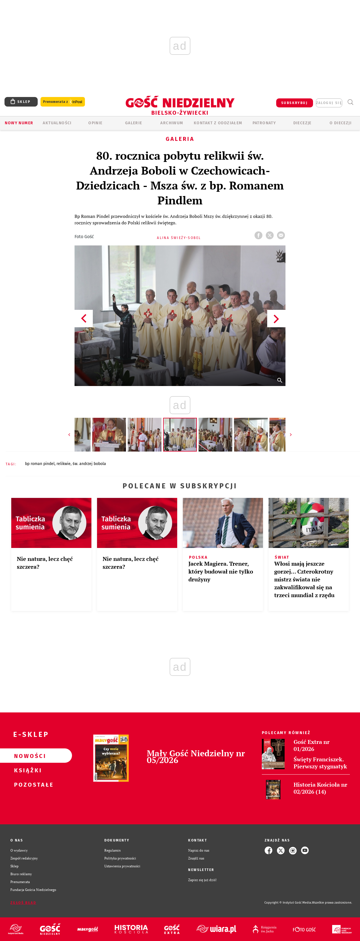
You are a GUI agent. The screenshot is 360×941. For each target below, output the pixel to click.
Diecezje (302, 123)
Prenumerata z (62, 102)
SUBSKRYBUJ (294, 103)
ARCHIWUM (171, 123)
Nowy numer (19, 123)
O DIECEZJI (341, 123)
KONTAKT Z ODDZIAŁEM (218, 123)
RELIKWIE (64, 463)
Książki (27, 770)
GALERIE (133, 123)
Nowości (27, 756)
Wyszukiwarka (350, 102)
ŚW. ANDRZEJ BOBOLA (89, 463)
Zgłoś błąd (23, 903)
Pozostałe (27, 784)
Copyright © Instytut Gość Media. (288, 902)
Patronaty (264, 123)
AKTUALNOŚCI (57, 123)
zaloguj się (329, 103)
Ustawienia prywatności (122, 866)
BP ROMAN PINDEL (40, 463)
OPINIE (95, 123)
